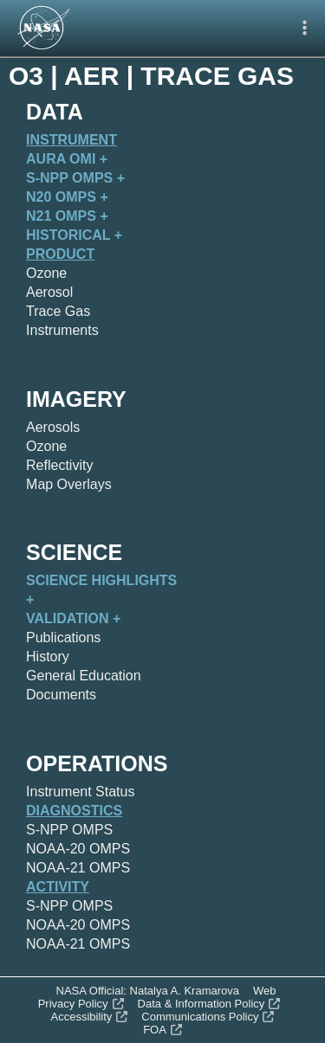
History (47, 656)
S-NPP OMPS (69, 829)
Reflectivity (59, 465)
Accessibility (89, 1016)
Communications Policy (207, 1016)
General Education (83, 675)
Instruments (62, 330)
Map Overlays (69, 484)
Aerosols (53, 427)
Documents (61, 694)
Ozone (46, 273)
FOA (162, 1029)
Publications (63, 637)
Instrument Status (80, 791)
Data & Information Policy (209, 1003)
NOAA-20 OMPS (78, 848)
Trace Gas (58, 311)
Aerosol (49, 292)
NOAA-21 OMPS (78, 867)
